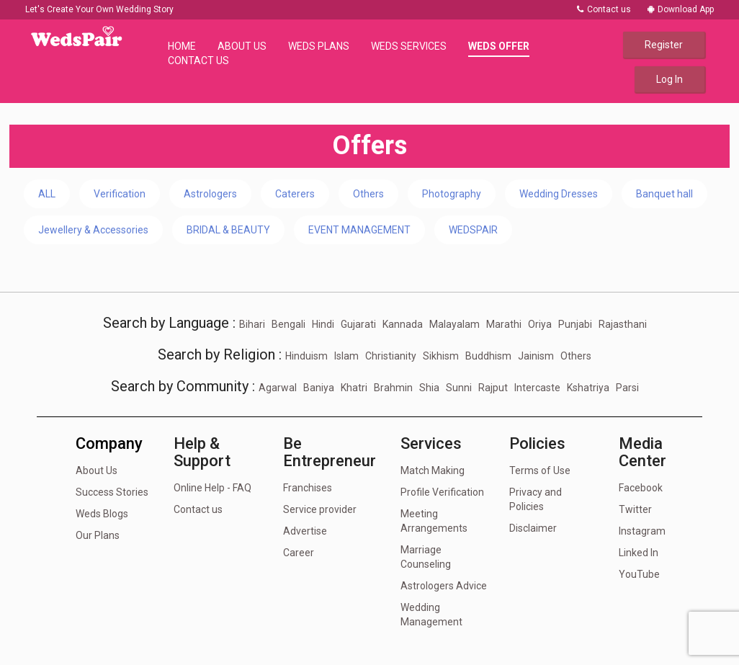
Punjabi (575, 324)
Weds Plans (318, 46)
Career (298, 552)
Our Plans (98, 535)
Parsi (627, 387)
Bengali (288, 324)
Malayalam (454, 324)
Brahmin (393, 387)
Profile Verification (442, 492)
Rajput (493, 387)
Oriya (540, 324)
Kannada (402, 324)
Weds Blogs (102, 513)
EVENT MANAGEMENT (359, 230)
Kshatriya (588, 387)
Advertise (305, 531)
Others (368, 194)
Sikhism (441, 356)
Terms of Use (539, 470)
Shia (429, 387)
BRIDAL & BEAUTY (228, 230)
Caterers (295, 194)
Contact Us (198, 60)
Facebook (641, 488)
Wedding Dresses (558, 194)
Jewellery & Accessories (93, 230)
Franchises (307, 488)
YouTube (639, 574)
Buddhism (488, 356)
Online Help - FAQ (212, 488)
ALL (46, 194)
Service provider (320, 509)
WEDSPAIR (473, 230)
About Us (242, 46)
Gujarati (358, 324)
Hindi (323, 324)
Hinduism (306, 356)
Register (664, 44)
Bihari (252, 324)
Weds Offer (498, 46)
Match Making (432, 470)
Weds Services (409, 46)
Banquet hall (664, 194)
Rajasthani (623, 324)
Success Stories (112, 492)
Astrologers (210, 194)
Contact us (604, 9)
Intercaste (537, 387)
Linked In (638, 552)
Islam (346, 356)
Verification (119, 194)
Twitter (635, 509)
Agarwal (278, 387)
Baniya (318, 387)
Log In (669, 79)
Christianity (390, 356)
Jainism (536, 356)
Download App (681, 9)
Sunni (459, 387)
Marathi (503, 324)
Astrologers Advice (443, 586)
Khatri (354, 387)
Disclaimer (533, 528)
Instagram (642, 531)
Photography (451, 194)
